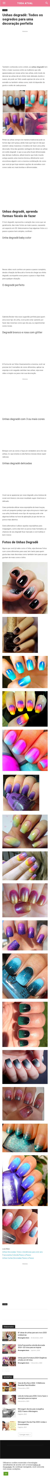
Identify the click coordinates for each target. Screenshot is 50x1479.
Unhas (4, 10)
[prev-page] (3, 1370)
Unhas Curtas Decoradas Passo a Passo (18, 1258)
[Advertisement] (25, 47)
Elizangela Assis (23, 1338)
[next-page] (7, 1370)
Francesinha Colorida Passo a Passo (16, 1255)
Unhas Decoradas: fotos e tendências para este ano (22, 1252)
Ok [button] (6, 1474)
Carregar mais (25, 1435)
